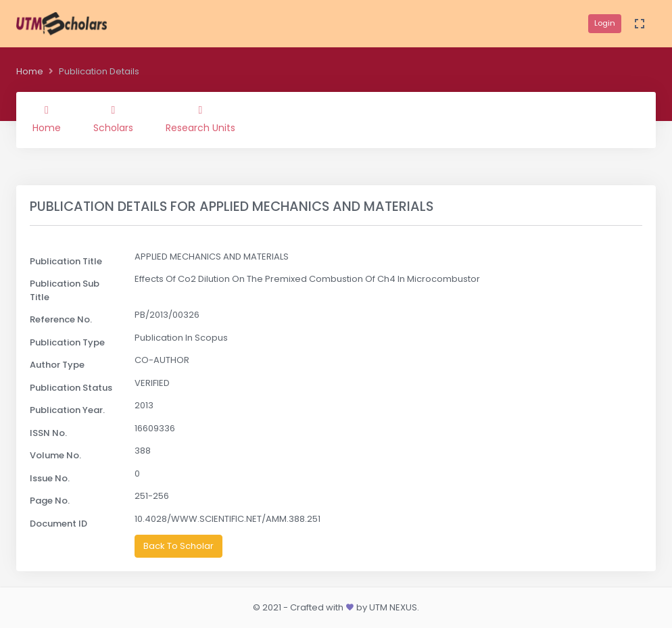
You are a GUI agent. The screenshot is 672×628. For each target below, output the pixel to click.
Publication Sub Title (64, 290)
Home (29, 71)
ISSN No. (48, 433)
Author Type (57, 364)
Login (604, 23)
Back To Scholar (178, 545)
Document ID (58, 523)
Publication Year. (67, 410)
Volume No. (55, 455)
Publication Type (67, 342)
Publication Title (66, 261)
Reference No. (61, 319)
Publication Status (71, 387)
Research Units (200, 120)
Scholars (113, 120)
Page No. (50, 500)
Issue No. (50, 478)
